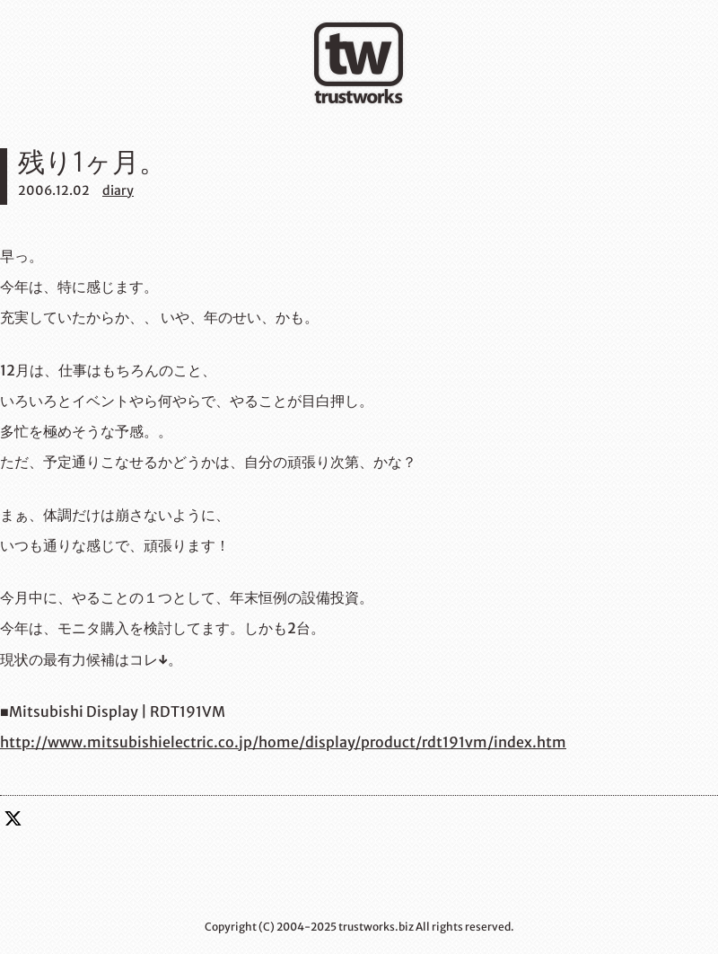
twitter (13, 818)
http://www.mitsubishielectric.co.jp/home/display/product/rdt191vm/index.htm (283, 742)
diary (118, 190)
